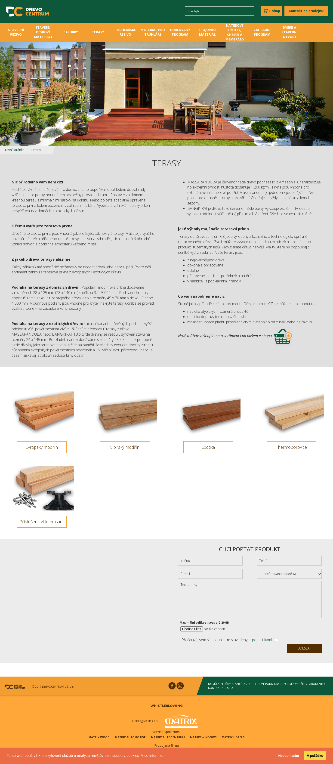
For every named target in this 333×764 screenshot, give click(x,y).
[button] (25, 94)
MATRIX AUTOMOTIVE (130, 737)
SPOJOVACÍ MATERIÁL (207, 32)
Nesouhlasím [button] (288, 756)
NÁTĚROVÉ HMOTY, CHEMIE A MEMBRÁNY (234, 32)
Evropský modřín (42, 447)
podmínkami (262, 639)
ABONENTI (316, 684)
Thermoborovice (291, 447)
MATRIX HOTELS (233, 737)
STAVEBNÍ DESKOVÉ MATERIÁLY (43, 32)
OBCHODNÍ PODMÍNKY (264, 684)
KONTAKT (214, 688)
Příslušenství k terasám (42, 521)
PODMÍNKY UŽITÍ (294, 684)
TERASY (98, 32)
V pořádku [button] (315, 756)
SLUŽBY (226, 684)
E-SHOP (229, 688)
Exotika (208, 447)
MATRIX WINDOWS (203, 737)
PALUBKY (70, 32)
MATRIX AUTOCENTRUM (168, 737)
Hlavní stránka (14, 150)
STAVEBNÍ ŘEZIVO (16, 32)
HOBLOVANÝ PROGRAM (180, 32)
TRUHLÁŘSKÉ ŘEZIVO (125, 32)
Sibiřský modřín (124, 447)
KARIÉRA (240, 684)
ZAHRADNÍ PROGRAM (262, 32)
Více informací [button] (152, 756)
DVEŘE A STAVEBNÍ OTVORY (289, 32)
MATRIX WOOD (99, 737)
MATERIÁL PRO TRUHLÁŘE (153, 32)
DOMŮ (212, 684)
